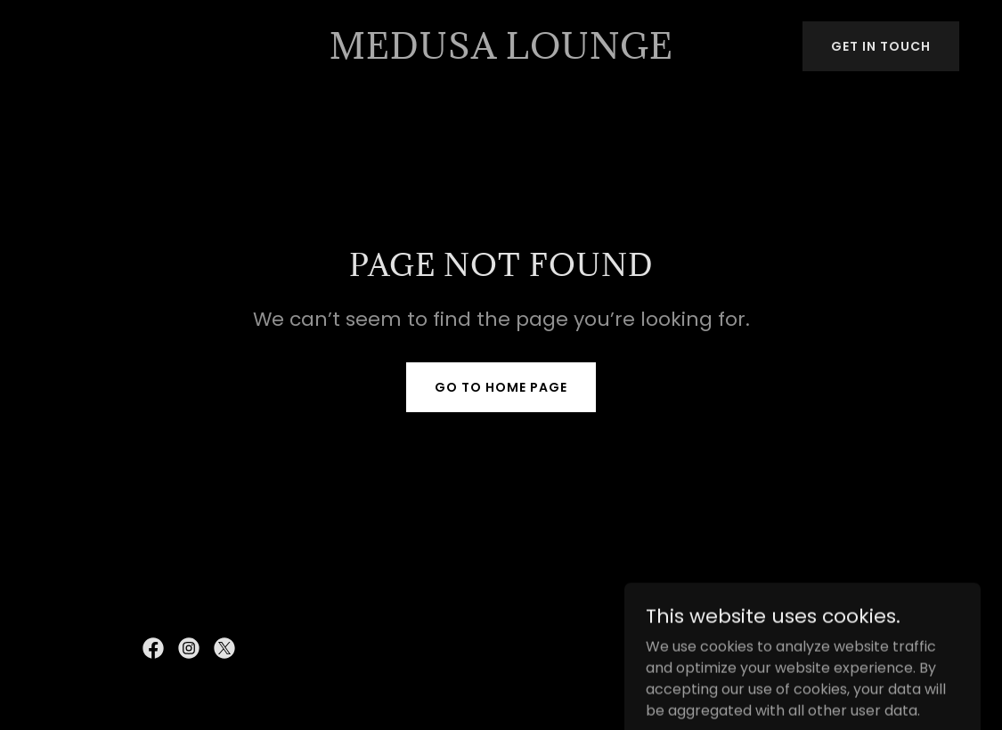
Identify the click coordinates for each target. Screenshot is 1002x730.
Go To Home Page (501, 387)
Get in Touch (881, 46)
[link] (501, 54)
